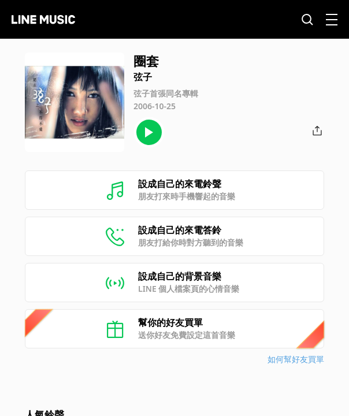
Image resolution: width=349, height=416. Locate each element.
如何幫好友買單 (296, 359)
